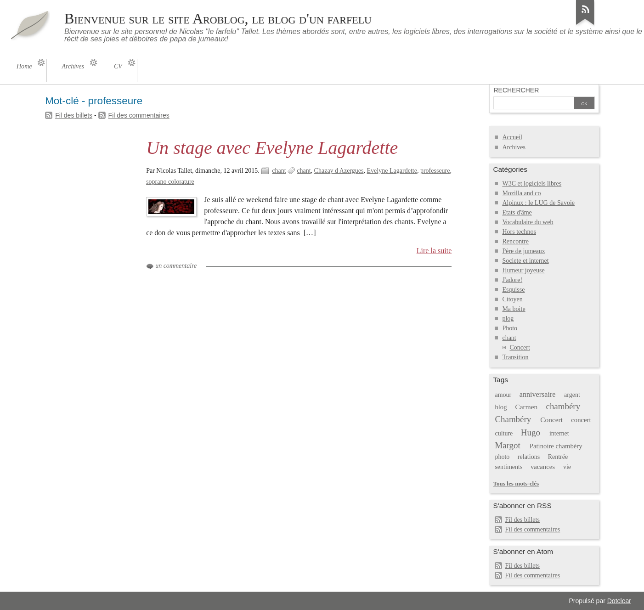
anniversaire (538, 394)
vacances (543, 466)
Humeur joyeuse (523, 270)
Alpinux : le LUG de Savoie (538, 202)
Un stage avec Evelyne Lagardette (272, 147)
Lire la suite (434, 250)
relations (529, 456)
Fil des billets (73, 115)
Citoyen (512, 299)
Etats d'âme (516, 212)
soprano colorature (170, 181)
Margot (507, 445)
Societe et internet (525, 260)
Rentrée (558, 456)
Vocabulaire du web (527, 222)
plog (508, 318)
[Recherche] (534, 104)
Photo (509, 328)
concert (581, 420)
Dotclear (619, 600)
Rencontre (515, 241)
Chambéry (513, 419)
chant (279, 170)
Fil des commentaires (138, 115)
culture (504, 433)
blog (501, 407)
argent (572, 394)
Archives (513, 147)
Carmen (526, 407)
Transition (515, 357)
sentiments (508, 466)
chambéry (563, 406)
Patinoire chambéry (556, 446)
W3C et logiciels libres (531, 183)
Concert (519, 347)
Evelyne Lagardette (392, 170)
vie (567, 466)
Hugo (530, 432)
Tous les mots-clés (516, 483)
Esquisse (513, 289)
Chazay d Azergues (339, 170)
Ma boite (513, 308)
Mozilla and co (521, 193)
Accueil (512, 137)
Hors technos (519, 231)
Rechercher (516, 90)
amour (503, 394)
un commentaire (176, 265)
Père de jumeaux (523, 251)
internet (559, 433)
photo (502, 456)
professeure (435, 170)
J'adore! (512, 280)
